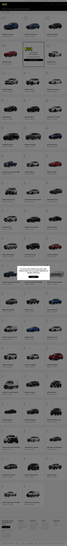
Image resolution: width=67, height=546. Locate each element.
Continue (33, 276)
